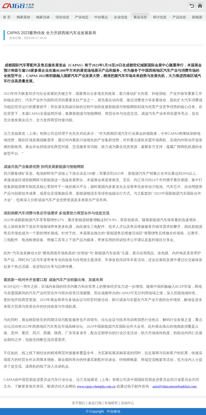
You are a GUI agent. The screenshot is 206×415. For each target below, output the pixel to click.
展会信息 (140, 17)
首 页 (7, 17)
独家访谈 (43, 17)
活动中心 (127, 403)
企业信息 (120, 17)
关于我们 (78, 403)
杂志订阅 (95, 403)
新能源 (197, 17)
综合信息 (62, 17)
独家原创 (23, 17)
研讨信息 (159, 17)
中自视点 (101, 17)
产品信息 (179, 17)
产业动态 (81, 17)
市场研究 (111, 403)
